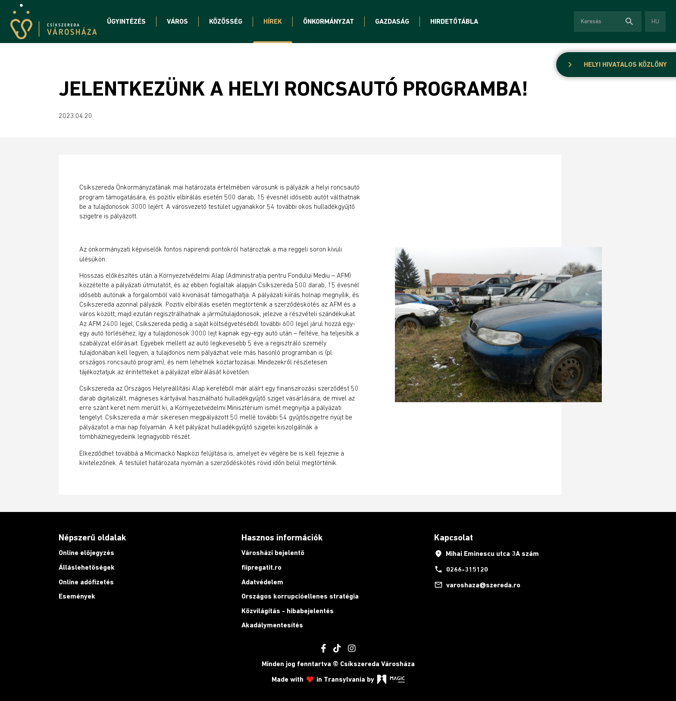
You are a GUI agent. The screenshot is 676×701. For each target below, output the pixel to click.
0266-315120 (461, 569)
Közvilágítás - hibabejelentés (287, 611)
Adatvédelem (262, 582)
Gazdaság (392, 21)
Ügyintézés (126, 21)
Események (77, 596)
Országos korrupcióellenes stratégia (300, 596)
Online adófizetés (86, 582)
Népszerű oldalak (92, 537)
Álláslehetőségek (87, 567)
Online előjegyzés (86, 553)
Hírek (272, 21)
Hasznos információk (281, 537)
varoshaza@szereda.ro (477, 584)
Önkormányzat (328, 21)
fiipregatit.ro (261, 567)
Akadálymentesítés (272, 625)
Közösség (225, 21)
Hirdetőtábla (454, 21)
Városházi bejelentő (272, 553)
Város (177, 21)
